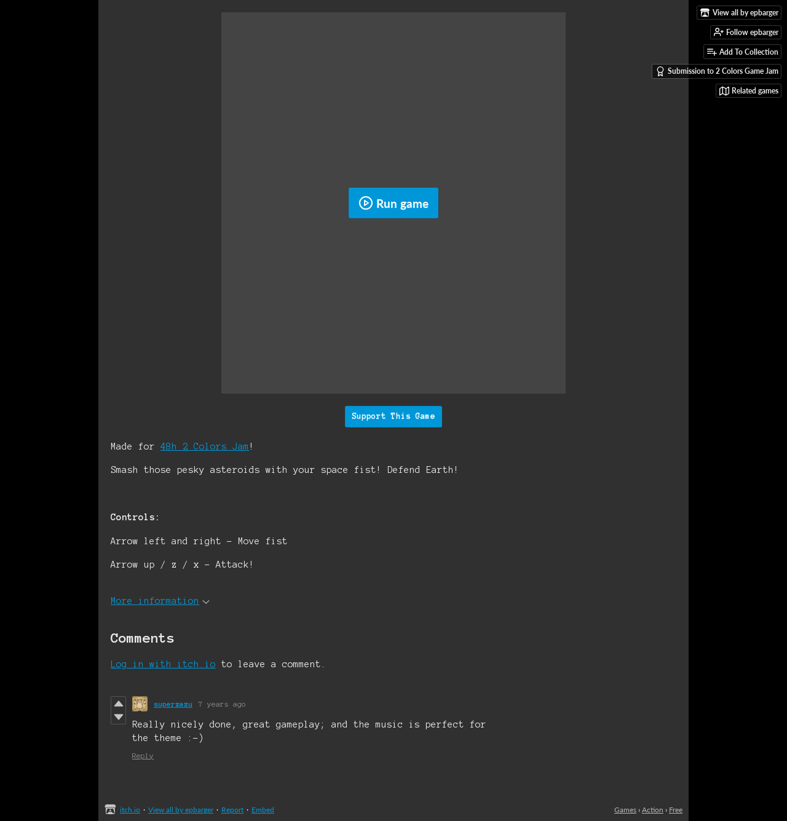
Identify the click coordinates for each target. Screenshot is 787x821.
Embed (262, 809)
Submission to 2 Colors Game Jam (716, 71)
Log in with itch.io (163, 664)
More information (160, 601)
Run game (393, 203)
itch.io (130, 809)
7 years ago (222, 704)
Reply (143, 756)
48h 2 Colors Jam (204, 446)
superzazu (173, 704)
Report (232, 809)
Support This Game (393, 416)
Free (675, 809)
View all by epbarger (180, 809)
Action (652, 809)
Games (625, 809)
